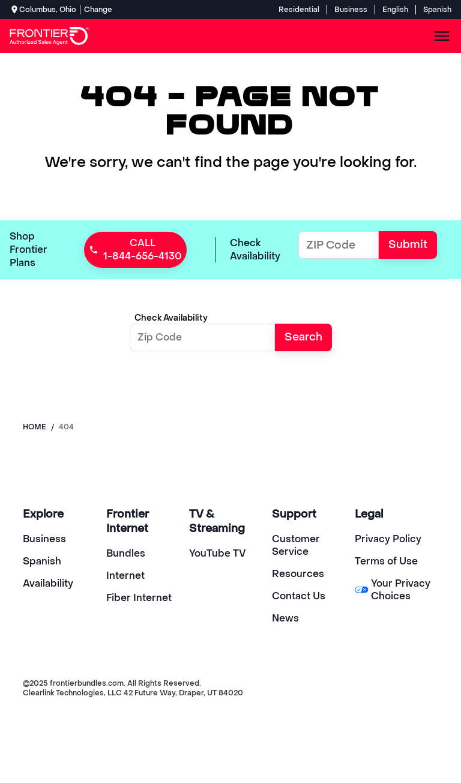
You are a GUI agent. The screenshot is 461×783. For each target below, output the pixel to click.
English (395, 9)
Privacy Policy (388, 539)
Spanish (437, 9)
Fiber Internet (139, 597)
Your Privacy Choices (392, 589)
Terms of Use (386, 561)
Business (350, 9)
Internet (125, 575)
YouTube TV (217, 553)
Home (34, 427)
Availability (48, 583)
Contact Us (298, 596)
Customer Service (296, 545)
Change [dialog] (98, 9)
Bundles (125, 553)
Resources (298, 573)
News (285, 618)
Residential (299, 9)
